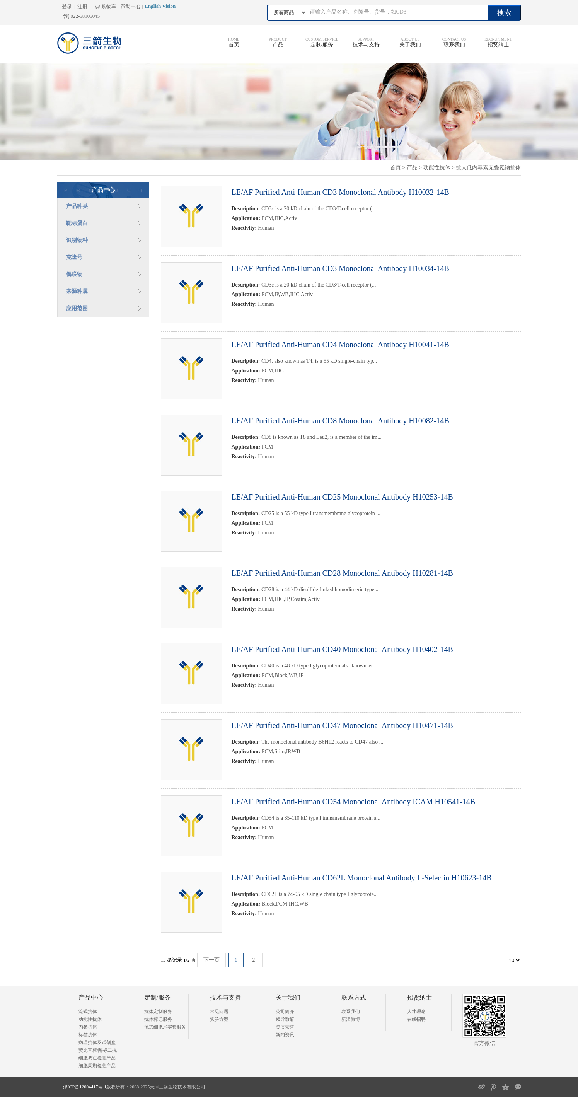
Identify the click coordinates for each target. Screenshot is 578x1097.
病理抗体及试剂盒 (97, 1042)
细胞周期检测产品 (97, 1065)
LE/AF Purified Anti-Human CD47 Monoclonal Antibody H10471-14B (342, 725)
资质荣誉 (285, 1027)
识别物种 (77, 240)
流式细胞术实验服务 (165, 1027)
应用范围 (77, 308)
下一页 (211, 960)
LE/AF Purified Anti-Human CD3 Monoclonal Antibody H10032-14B (340, 192)
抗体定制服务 (158, 1011)
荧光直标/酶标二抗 (97, 1050)
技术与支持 (366, 45)
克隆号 (74, 257)
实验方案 (219, 1019)
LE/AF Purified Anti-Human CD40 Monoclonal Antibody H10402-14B (342, 649)
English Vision (160, 6)
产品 (278, 45)
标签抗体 (87, 1034)
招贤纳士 (498, 45)
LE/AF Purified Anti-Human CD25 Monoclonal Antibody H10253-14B (342, 497)
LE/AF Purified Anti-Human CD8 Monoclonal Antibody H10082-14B (340, 420)
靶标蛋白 (77, 223)
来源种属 (77, 291)
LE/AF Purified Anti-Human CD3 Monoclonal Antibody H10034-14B (340, 268)
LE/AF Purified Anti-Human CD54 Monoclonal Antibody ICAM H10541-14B (354, 801)
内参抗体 (87, 1027)
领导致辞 (285, 1019)
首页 (233, 45)
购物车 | (110, 6)
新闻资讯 (285, 1034)
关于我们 (410, 45)
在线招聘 (416, 1019)
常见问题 (219, 1011)
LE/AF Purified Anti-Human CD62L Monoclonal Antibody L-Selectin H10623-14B (362, 878)
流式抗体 (87, 1011)
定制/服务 (322, 45)
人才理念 (416, 1011)
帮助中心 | (132, 6)
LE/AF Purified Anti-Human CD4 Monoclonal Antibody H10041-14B (340, 344)
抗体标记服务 (158, 1019)
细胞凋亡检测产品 (97, 1058)
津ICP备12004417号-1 (85, 1087)
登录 (67, 6)
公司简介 (285, 1011)
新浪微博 (350, 1019)
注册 (82, 6)
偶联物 (74, 274)
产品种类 (77, 206)
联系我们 (454, 45)
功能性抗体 (436, 168)
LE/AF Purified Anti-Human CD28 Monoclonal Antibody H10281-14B (342, 573)
